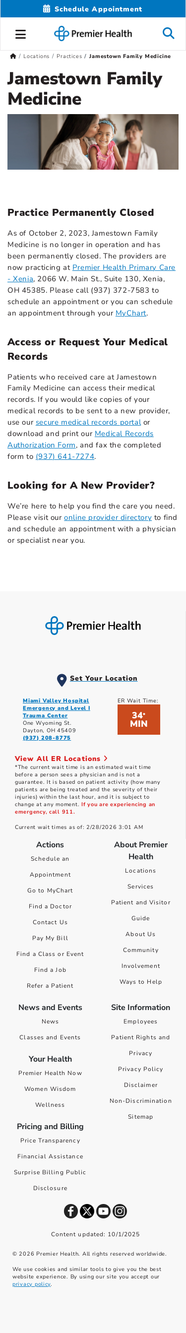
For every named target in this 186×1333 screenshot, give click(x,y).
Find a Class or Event (50, 954)
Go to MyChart (50, 890)
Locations (140, 871)
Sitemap (140, 1117)
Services (140, 886)
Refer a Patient (50, 986)
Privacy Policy (140, 1069)
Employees (141, 1021)
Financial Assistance (50, 1156)
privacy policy (31, 1284)
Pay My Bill (50, 938)
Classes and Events (50, 1037)
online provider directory (108, 517)
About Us (140, 934)
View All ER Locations (61, 758)
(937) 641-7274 (65, 456)
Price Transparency (50, 1140)
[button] (20, 32)
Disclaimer (141, 1085)
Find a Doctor (50, 906)
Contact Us (50, 922)
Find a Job (50, 970)
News (50, 1021)
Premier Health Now (50, 1073)
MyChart (131, 313)
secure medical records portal (88, 422)
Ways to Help (141, 982)
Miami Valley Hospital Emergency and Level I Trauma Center (56, 708)
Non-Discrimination (141, 1101)
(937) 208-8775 (47, 738)
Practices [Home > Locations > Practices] (69, 56)
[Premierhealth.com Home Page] (13, 56)
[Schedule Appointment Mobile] (92, 9)
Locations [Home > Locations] (36, 56)
